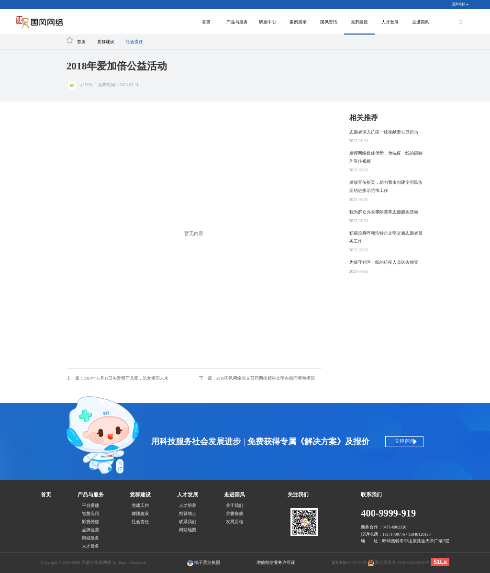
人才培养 (187, 506)
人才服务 (90, 546)
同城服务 (90, 538)
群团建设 (140, 514)
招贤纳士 (187, 514)
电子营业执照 (203, 563)
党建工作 (140, 506)
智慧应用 (90, 514)
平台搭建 (90, 506)
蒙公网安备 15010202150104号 (402, 562)
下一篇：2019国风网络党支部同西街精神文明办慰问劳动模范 (257, 378)
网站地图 (187, 530)
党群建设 (359, 22)
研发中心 (267, 22)
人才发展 (390, 22)
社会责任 (134, 41)
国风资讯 (328, 22)
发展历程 (234, 522)
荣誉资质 (234, 514)
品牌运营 (90, 530)
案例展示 (298, 22)
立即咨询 (401, 441)
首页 (206, 22)
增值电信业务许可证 (275, 562)
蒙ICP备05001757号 (349, 562)
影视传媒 (90, 522)
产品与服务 (237, 22)
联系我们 (187, 522)
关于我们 (234, 506)
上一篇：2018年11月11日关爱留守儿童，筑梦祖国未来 (117, 378)
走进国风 (420, 22)
